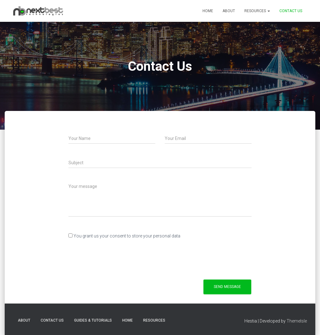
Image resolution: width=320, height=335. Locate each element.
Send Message (227, 287)
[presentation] (115, 258)
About (228, 11)
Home (207, 11)
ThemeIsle (297, 320)
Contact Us (290, 11)
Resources (257, 11)
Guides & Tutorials (93, 320)
